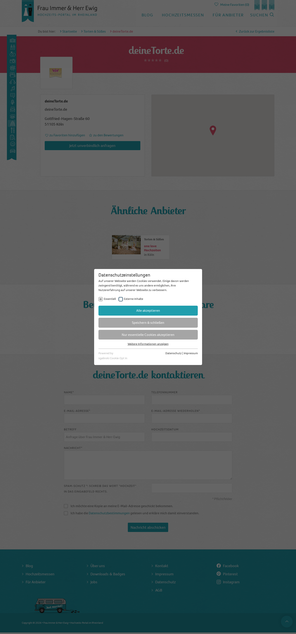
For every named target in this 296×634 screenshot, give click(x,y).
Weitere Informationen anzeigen (148, 344)
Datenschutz (173, 353)
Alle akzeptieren (148, 310)
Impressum (191, 353)
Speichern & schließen (148, 322)
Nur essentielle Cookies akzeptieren (148, 334)
